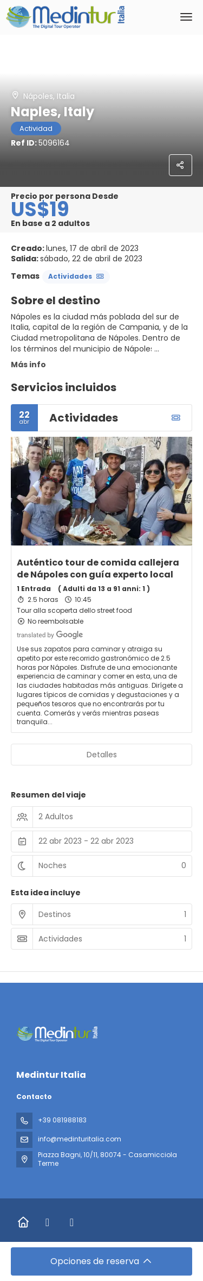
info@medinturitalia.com (79, 1139)
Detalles (102, 754)
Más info (28, 364)
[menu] (186, 17)
